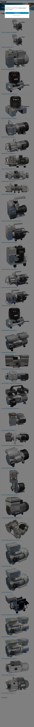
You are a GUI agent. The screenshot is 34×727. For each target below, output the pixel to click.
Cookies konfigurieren (17, 15)
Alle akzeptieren (17, 13)
